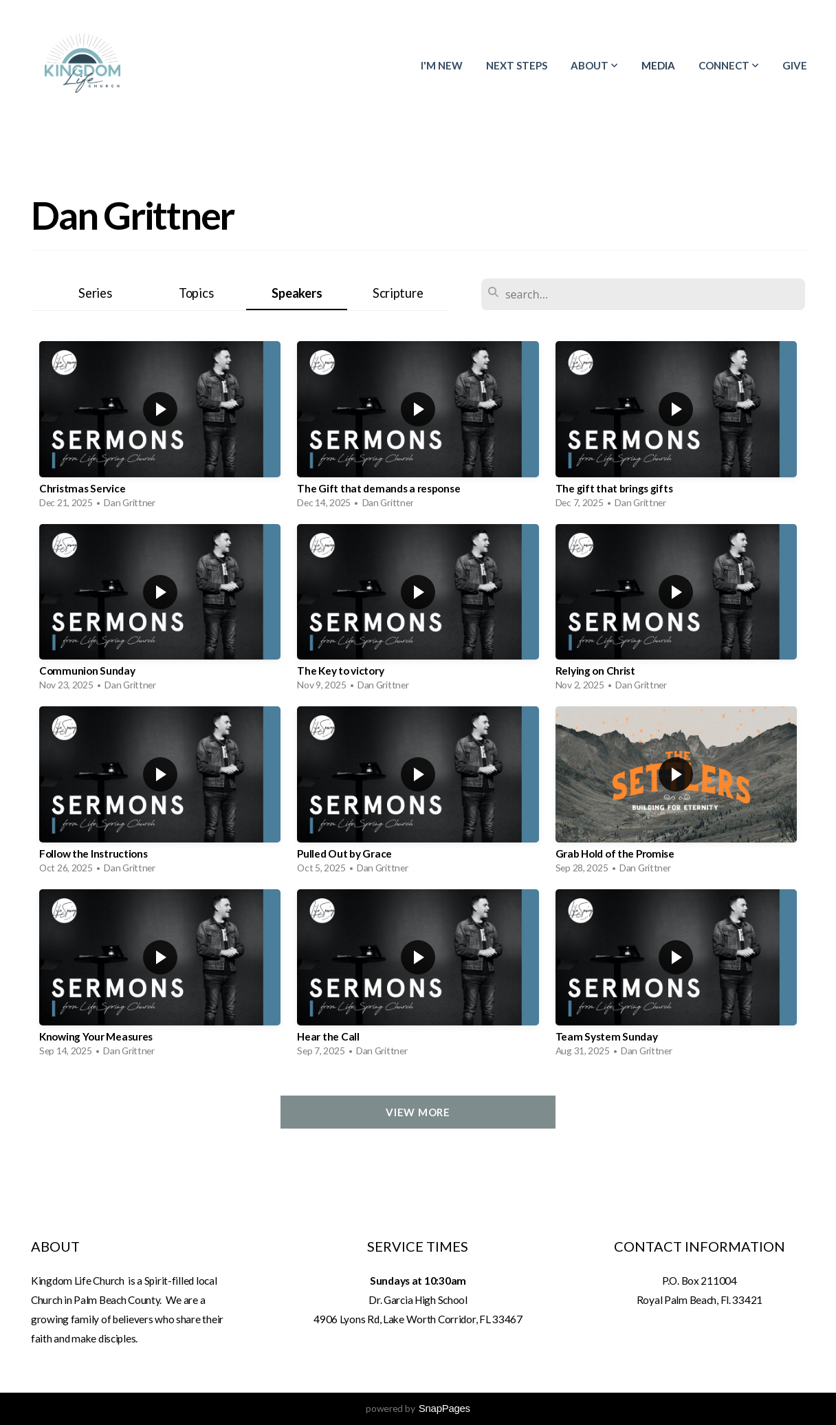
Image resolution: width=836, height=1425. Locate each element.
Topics (196, 293)
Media (658, 65)
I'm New (442, 65)
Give (794, 65)
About (594, 65)
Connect (728, 65)
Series (94, 293)
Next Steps (516, 65)
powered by (418, 1408)
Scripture (398, 293)
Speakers (297, 293)
